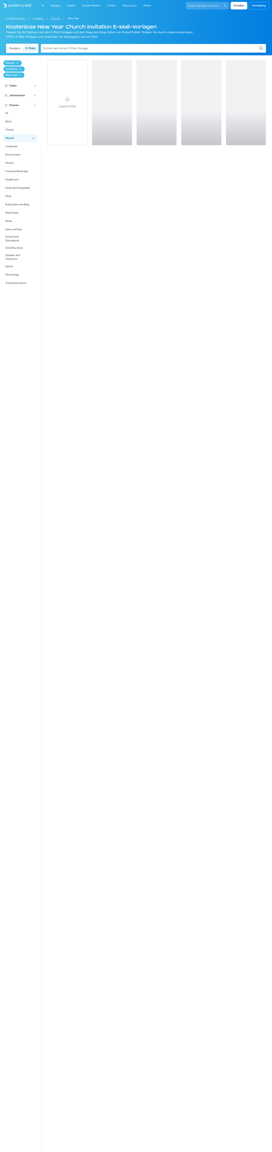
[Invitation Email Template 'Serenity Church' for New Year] (112, 102)
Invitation (38, 18)
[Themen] (35, 105)
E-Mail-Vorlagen (15, 18)
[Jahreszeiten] (35, 95)
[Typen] (35, 85)
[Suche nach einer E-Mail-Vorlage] (151, 48)
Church (55, 18)
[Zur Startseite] (15, 5)
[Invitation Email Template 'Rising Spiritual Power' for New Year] (157, 102)
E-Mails (30, 48)
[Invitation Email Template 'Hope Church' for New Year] (246, 102)
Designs (14, 48)
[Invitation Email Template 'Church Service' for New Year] (201, 102)
